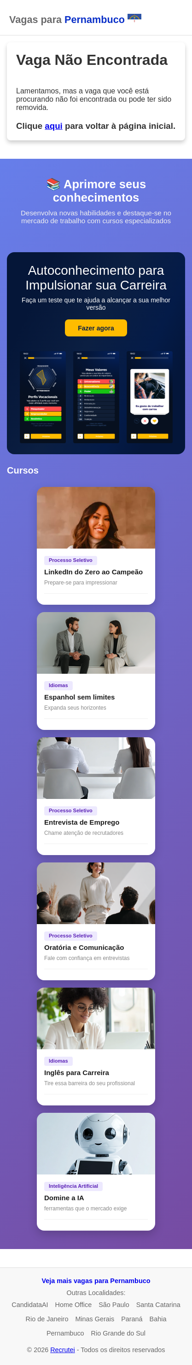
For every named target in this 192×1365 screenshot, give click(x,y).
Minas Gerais (94, 1319)
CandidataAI (30, 1304)
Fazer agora (96, 328)
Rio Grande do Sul (118, 1333)
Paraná (131, 1319)
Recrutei (62, 1349)
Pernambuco (65, 1333)
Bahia (158, 1319)
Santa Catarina (158, 1304)
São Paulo (114, 1304)
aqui (53, 126)
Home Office (73, 1304)
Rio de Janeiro (47, 1319)
